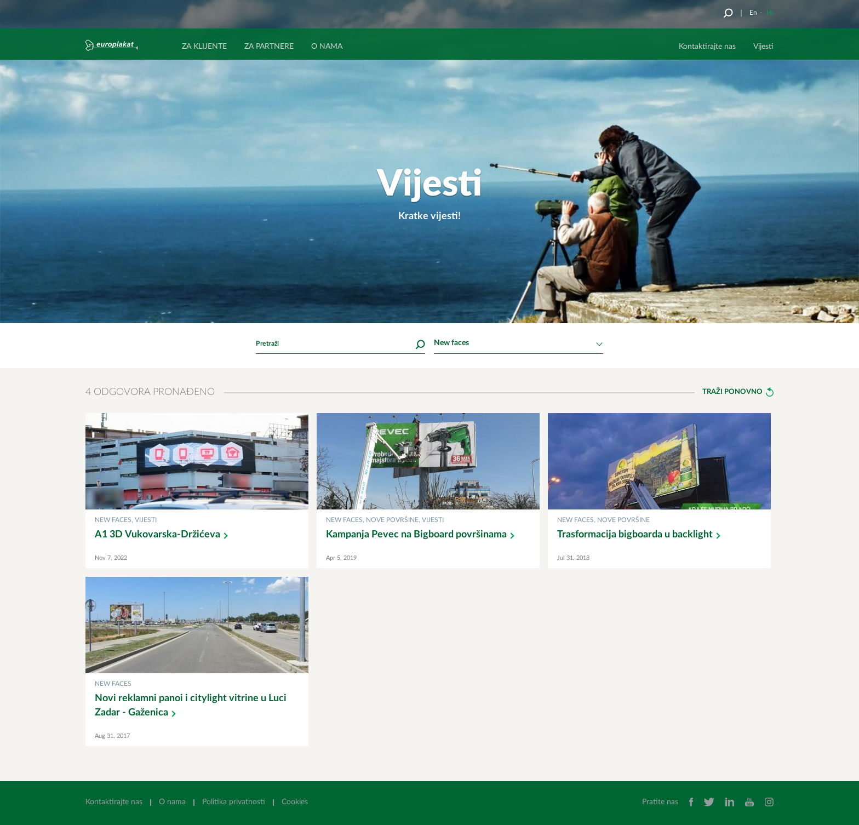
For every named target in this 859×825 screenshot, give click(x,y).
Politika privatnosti (233, 802)
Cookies (295, 802)
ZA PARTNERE (269, 46)
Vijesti (763, 46)
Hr (770, 12)
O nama (172, 802)
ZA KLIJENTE (204, 46)
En (753, 12)
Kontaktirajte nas (707, 46)
